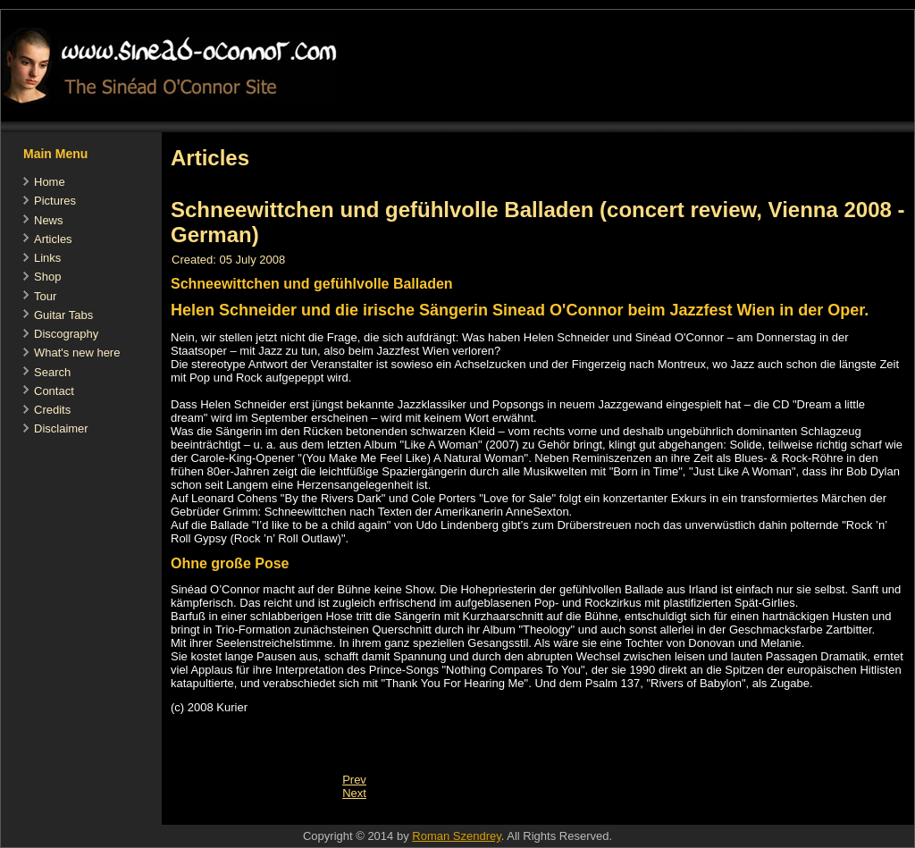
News (48, 220)
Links (47, 257)
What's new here (77, 352)
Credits (52, 409)
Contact (54, 391)
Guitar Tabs (63, 315)
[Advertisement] (487, 815)
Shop (47, 276)
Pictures (55, 200)
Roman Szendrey (456, 836)
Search (52, 372)
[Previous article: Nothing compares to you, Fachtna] (354, 779)
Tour (45, 296)
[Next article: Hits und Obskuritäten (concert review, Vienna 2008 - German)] (354, 793)
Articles (53, 239)
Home (49, 182)
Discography (66, 333)
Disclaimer (61, 428)
